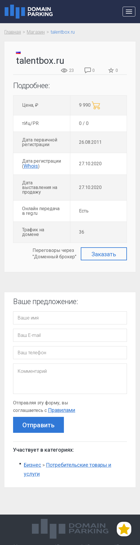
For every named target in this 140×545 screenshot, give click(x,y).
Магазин (36, 32)
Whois (31, 166)
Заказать (103, 254)
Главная (12, 32)
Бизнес (32, 465)
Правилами (61, 410)
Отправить (38, 425)
